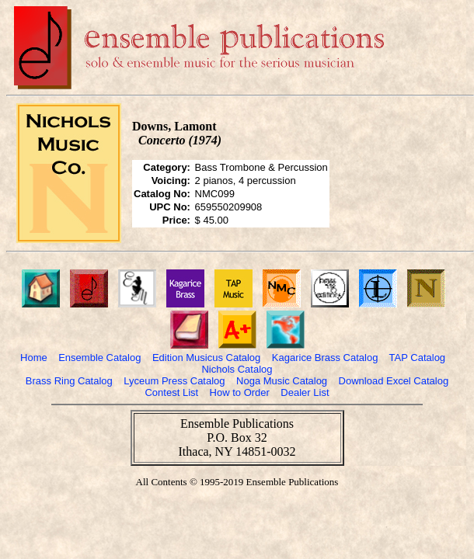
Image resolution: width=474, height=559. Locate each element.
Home (33, 357)
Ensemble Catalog (99, 357)
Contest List (171, 392)
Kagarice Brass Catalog (325, 357)
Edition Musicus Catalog (206, 357)
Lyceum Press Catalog (174, 381)
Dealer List (305, 392)
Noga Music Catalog (281, 381)
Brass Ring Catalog (69, 381)
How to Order (240, 392)
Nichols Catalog (236, 369)
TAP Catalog (417, 357)
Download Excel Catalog (394, 381)
